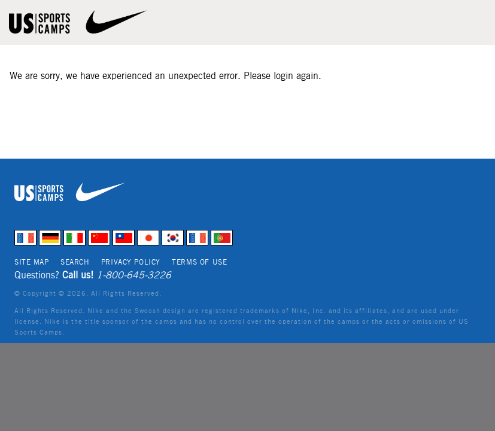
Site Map (31, 262)
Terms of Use (199, 262)
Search (74, 262)
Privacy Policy (130, 262)
